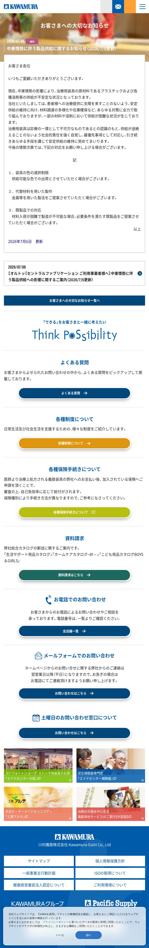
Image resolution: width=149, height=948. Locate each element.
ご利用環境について (110, 884)
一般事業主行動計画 (38, 873)
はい (88, 935)
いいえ (60, 935)
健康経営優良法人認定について (39, 884)
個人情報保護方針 (110, 860)
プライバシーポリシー (56, 922)
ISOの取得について (110, 873)
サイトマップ (39, 860)
